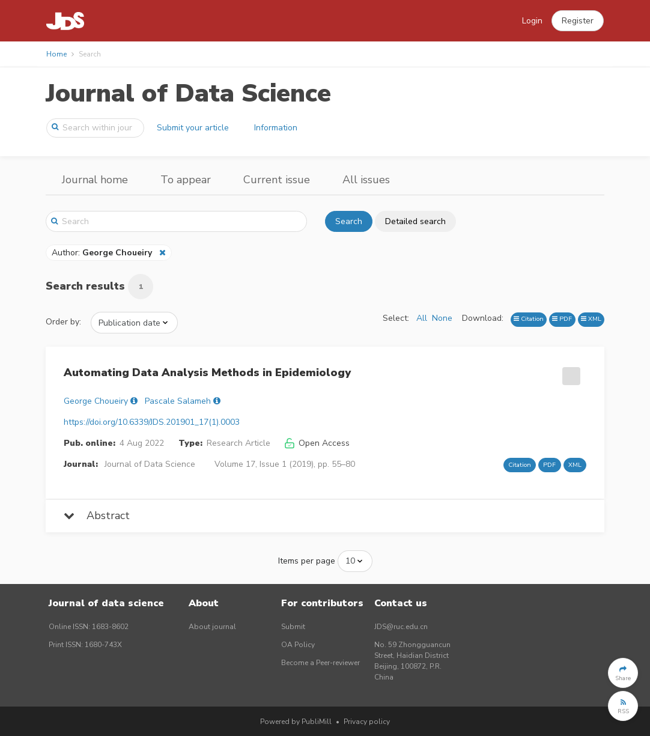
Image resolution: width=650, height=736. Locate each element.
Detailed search (415, 221)
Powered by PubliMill (296, 721)
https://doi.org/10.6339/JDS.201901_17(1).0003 (152, 422)
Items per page (306, 561)
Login (532, 20)
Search (348, 221)
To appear (185, 179)
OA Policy (298, 644)
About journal (212, 626)
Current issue (276, 179)
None (442, 318)
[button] (577, 21)
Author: (103, 252)
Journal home (95, 179)
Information (275, 127)
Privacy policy (367, 721)
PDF (562, 318)
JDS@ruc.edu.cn (401, 626)
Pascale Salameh (178, 401)
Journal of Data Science (188, 93)
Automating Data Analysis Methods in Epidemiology (207, 372)
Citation (529, 318)
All (421, 318)
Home (56, 54)
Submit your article (193, 127)
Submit (293, 626)
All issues (366, 179)
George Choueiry (96, 401)
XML (591, 318)
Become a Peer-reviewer (320, 663)
